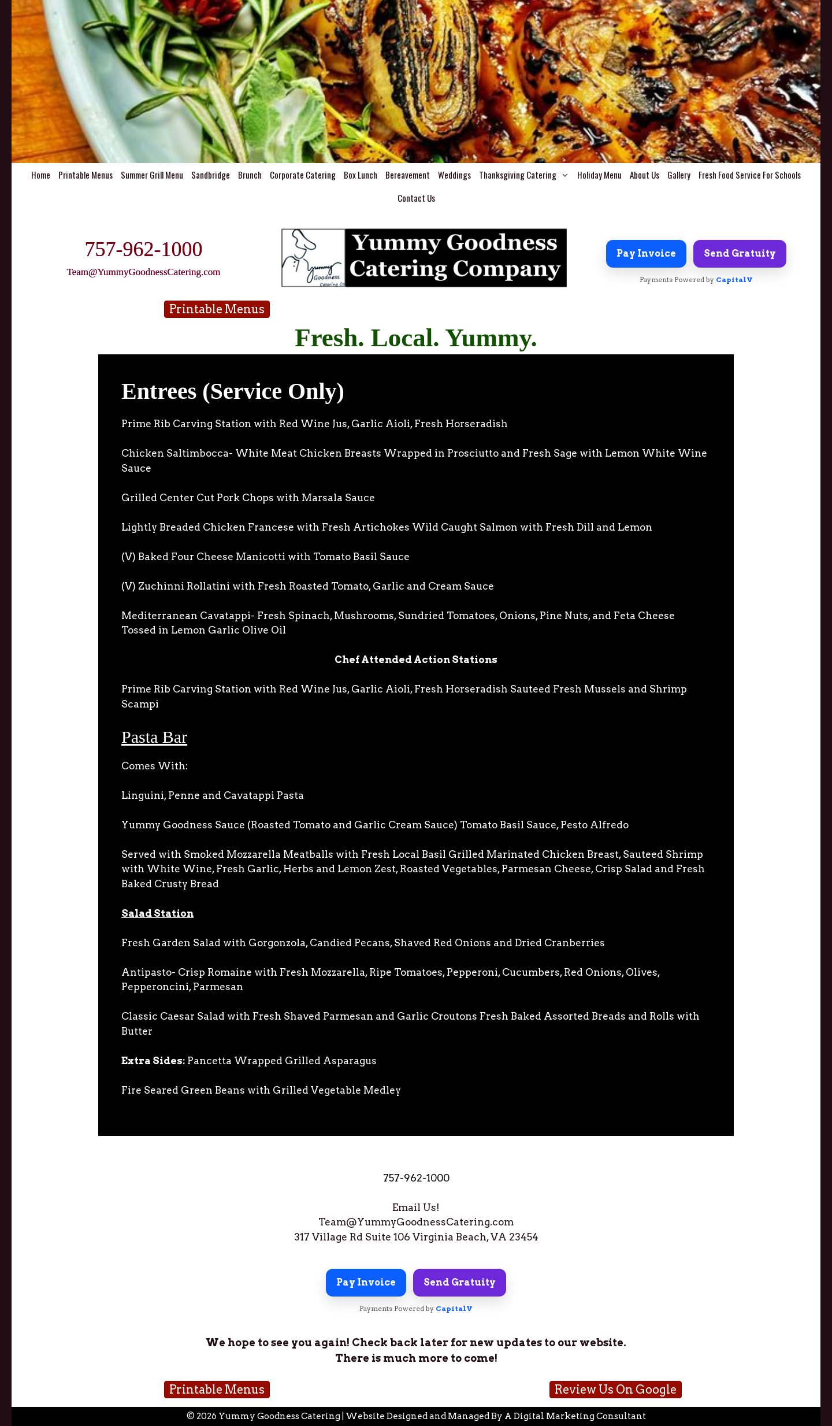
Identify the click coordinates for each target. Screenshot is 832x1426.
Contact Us (416, 197)
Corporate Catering (303, 174)
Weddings (454, 174)
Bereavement (407, 174)
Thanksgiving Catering (526, 174)
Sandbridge (210, 174)
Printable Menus (85, 174)
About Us (644, 174)
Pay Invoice (646, 253)
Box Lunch (360, 174)
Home (40, 174)
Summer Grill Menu (152, 174)
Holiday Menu (599, 174)
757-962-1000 (144, 249)
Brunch (250, 174)
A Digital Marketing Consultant (575, 1416)
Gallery (678, 174)
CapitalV (734, 279)
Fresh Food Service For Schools (750, 174)
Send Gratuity (740, 253)
